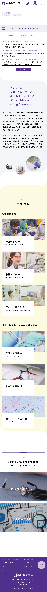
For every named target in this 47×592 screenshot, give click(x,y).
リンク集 (27, 563)
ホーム (3, 35)
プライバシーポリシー (9, 563)
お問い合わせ (28, 566)
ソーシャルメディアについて (10, 559)
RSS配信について (29, 559)
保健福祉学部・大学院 (13, 35)
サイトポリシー (6, 566)
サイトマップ (6, 570)
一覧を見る (23, 69)
